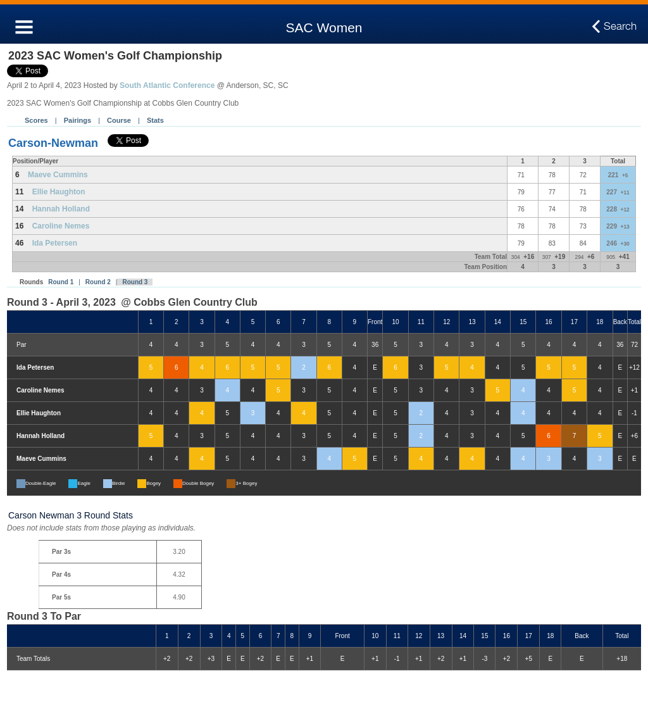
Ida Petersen (54, 243)
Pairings (77, 120)
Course (119, 120)
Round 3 (134, 282)
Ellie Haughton (58, 191)
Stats (155, 120)
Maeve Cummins (58, 174)
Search (620, 27)
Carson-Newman (53, 143)
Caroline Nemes (61, 226)
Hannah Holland (61, 208)
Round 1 (60, 282)
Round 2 (98, 282)
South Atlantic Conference (167, 85)
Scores (36, 120)
